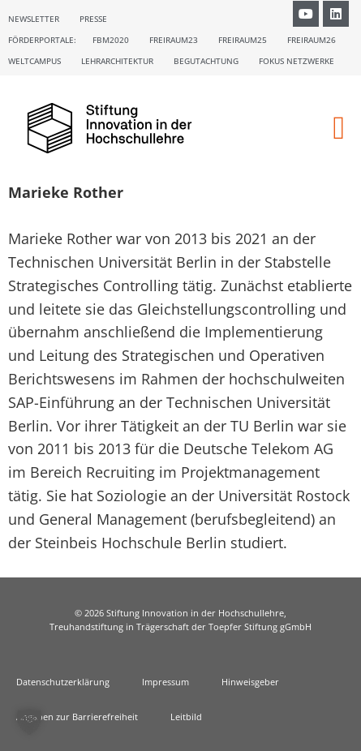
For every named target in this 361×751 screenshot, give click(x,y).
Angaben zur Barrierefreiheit (77, 716)
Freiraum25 (242, 39)
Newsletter (33, 18)
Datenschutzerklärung (63, 682)
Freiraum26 (311, 39)
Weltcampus (34, 61)
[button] (338, 128)
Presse (93, 18)
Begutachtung (206, 61)
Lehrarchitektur (117, 61)
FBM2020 (110, 39)
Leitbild (186, 716)
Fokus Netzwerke (296, 61)
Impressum (165, 682)
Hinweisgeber (250, 682)
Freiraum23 (173, 39)
